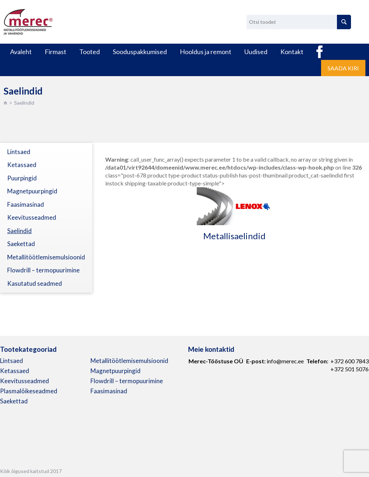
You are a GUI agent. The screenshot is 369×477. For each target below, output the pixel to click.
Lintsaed (18, 152)
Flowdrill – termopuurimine (43, 270)
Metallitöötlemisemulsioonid (46, 257)
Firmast (55, 52)
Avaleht (21, 52)
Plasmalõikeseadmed (28, 391)
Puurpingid (22, 178)
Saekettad (21, 244)
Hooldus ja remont (205, 52)
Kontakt (291, 52)
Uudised (255, 52)
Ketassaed (21, 165)
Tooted (89, 52)
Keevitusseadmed (31, 217)
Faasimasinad (25, 204)
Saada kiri (343, 68)
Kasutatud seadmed (34, 283)
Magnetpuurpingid (32, 191)
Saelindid (19, 231)
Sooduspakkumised (140, 52)
